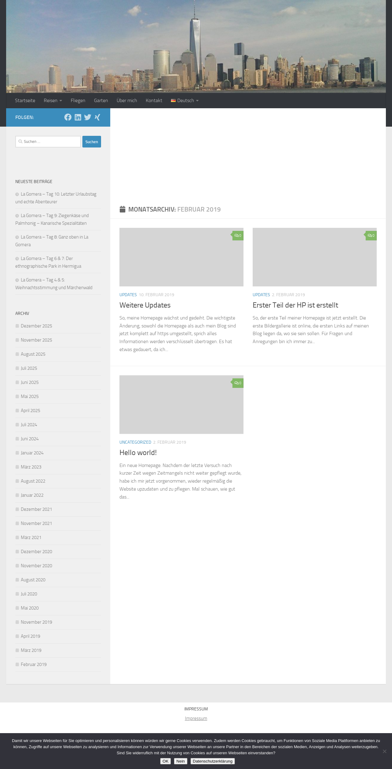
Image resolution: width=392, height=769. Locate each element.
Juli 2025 (29, 368)
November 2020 (36, 565)
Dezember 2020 (36, 551)
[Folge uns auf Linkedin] (77, 117)
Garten (101, 100)
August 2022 (33, 481)
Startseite (25, 100)
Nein (180, 761)
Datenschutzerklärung (213, 761)
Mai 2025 (30, 396)
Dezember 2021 (36, 509)
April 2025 (30, 410)
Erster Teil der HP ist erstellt (295, 305)
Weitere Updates (145, 305)
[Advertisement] (248, 154)
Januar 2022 (32, 495)
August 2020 (33, 580)
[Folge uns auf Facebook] (68, 117)
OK (165, 761)
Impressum (196, 718)
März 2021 (31, 537)
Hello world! (138, 452)
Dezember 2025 (36, 326)
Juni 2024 (30, 439)
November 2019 (36, 622)
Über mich (127, 100)
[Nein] (384, 751)
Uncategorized (135, 442)
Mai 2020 (30, 608)
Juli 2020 (29, 594)
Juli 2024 (29, 424)
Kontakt (154, 100)
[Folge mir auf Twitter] (87, 117)
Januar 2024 (32, 453)
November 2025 (36, 340)
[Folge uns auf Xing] (97, 117)
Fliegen (78, 100)
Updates (128, 294)
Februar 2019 (34, 664)
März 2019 (31, 650)
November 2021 (36, 523)
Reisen (51, 100)
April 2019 (30, 636)
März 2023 (31, 467)
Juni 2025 (30, 382)
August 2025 (33, 354)
